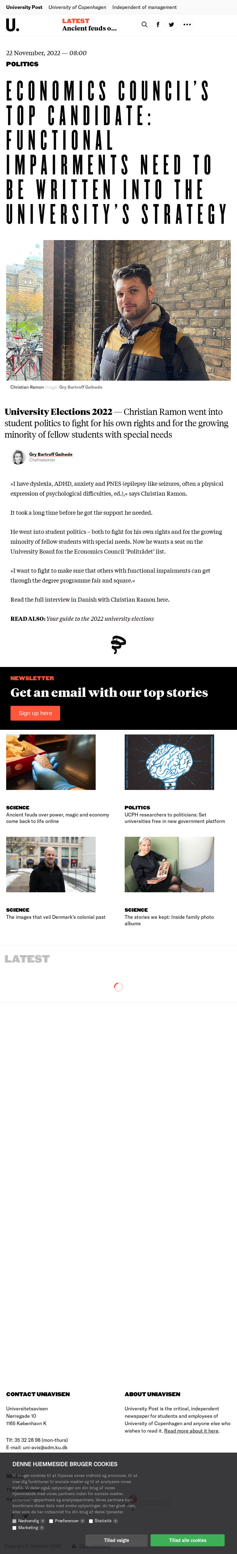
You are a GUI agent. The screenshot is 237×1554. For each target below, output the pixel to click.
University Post (24, 7)
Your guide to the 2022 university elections (100, 618)
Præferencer (70, 1520)
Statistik (106, 1520)
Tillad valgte (116, 1540)
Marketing (31, 1527)
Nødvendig (31, 1520)
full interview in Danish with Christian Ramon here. (101, 599)
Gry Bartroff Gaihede (51, 454)
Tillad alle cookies (187, 1540)
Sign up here (35, 713)
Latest (75, 21)
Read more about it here (191, 1430)
